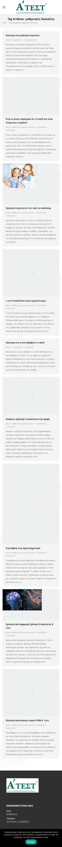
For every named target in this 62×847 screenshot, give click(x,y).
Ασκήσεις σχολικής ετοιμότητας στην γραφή (28, 419)
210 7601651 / (12, 821)
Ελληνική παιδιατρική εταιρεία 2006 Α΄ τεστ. (28, 720)
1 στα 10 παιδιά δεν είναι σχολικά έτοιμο (26, 300)
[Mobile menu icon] (4, 7)
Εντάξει (31, 842)
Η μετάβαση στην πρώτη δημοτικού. (23, 548)
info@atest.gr (11, 814)
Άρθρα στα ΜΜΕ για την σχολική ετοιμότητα (20, 127)
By (17, 40)
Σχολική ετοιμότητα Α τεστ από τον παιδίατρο (28, 208)
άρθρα (8, 40)
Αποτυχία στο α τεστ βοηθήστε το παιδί (25, 342)
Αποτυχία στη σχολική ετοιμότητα (22, 35)
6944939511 (24, 821)
